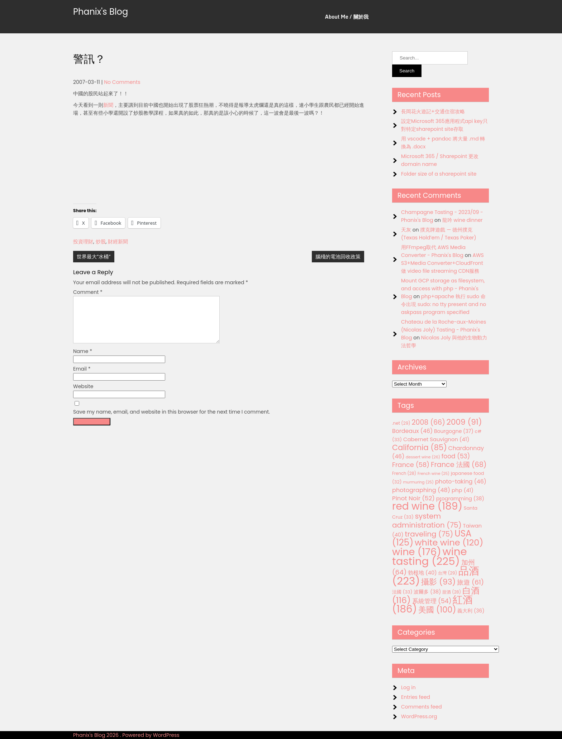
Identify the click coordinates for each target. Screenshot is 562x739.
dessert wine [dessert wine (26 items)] (423, 457)
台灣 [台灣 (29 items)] (447, 573)
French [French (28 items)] (404, 473)
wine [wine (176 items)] (416, 552)
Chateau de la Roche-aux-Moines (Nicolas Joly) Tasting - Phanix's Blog (443, 329)
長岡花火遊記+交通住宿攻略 (433, 111)
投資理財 (83, 241)
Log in (408, 687)
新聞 (108, 105)
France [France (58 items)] (410, 464)
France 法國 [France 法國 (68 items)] (459, 464)
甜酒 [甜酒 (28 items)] (451, 592)
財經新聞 (118, 241)
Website (83, 395)
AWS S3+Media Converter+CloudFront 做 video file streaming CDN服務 (442, 263)
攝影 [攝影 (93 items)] (438, 581)
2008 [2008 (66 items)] (428, 422)
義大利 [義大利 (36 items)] (470, 610)
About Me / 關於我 (346, 17)
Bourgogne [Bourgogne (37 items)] (453, 431)
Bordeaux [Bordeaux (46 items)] (412, 431)
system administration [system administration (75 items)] (427, 520)
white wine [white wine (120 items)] (449, 542)
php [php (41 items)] (462, 490)
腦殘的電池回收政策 (338, 256)
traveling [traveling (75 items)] (429, 534)
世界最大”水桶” (94, 256)
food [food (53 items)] (456, 456)
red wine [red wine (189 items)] (427, 506)
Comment (88, 292)
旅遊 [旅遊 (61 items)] (470, 582)
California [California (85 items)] (419, 447)
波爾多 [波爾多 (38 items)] (427, 591)
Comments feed (421, 706)
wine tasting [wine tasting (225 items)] (429, 556)
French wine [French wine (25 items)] (433, 473)
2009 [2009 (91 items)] (464, 422)
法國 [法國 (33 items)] (402, 591)
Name (82, 359)
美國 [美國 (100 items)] (437, 609)
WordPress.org (419, 716)
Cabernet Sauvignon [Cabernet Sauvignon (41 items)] (436, 439)
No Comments (122, 82)
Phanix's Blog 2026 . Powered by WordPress (126, 735)
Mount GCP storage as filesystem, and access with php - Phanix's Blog (443, 288)
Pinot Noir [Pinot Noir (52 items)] (413, 498)
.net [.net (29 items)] (401, 423)
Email (82, 377)
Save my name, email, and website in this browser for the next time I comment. (171, 420)
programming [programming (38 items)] (460, 498)
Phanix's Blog (100, 12)
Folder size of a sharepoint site (438, 173)
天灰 (406, 229)
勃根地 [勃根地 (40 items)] (422, 572)
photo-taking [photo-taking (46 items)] (460, 481)
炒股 (101, 241)
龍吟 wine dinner (462, 220)
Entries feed (415, 697)
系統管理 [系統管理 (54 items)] (432, 601)
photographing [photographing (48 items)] (421, 490)
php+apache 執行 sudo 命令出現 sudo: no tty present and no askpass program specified (443, 304)
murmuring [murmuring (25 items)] (418, 482)
